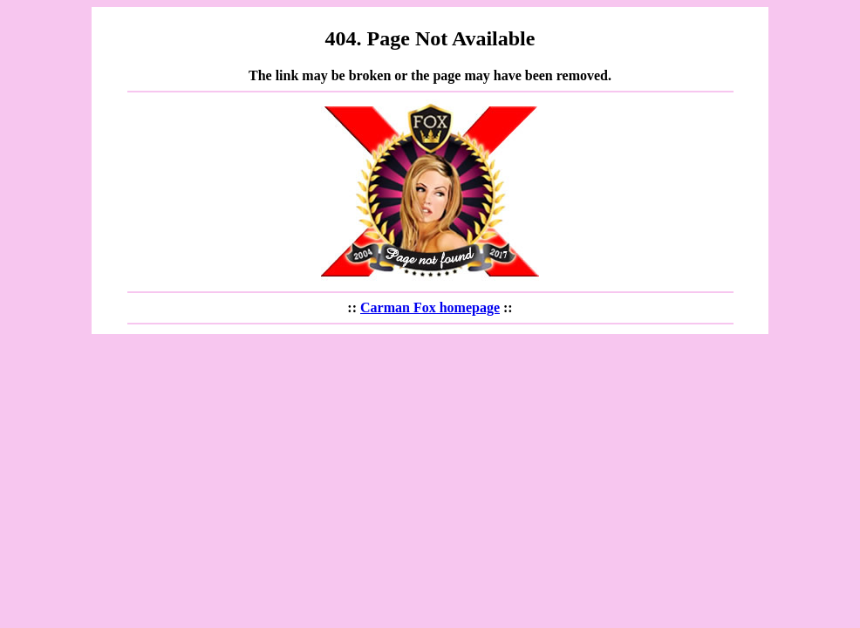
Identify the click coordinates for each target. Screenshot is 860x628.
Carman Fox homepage (430, 307)
